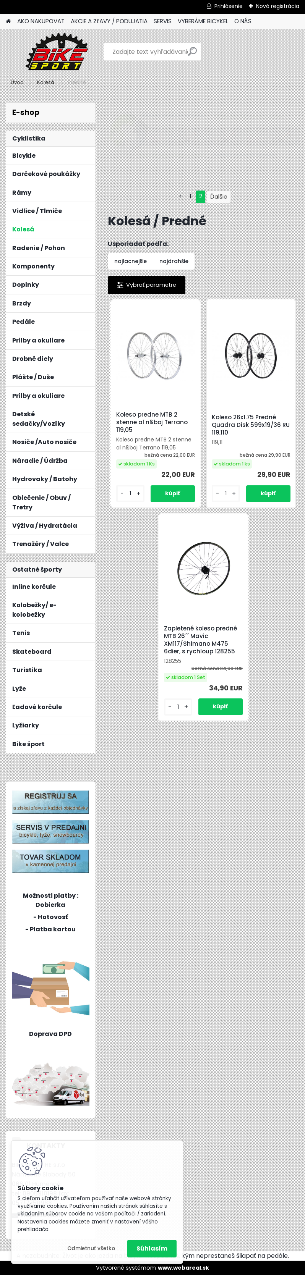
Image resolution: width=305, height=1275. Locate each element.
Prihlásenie (228, 6)
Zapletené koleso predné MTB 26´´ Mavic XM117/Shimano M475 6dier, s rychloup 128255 (200, 640)
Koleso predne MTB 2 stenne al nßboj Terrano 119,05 (152, 422)
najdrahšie (173, 261)
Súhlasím (151, 1248)
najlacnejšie (130, 261)
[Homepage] (8, 21)
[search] (192, 54)
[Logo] (58, 52)
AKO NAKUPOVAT (41, 21)
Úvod (17, 82)
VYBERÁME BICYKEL (203, 21)
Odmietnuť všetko (91, 1248)
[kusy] (130, 493)
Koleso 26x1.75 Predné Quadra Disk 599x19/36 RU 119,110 (251, 425)
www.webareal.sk (183, 1268)
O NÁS (242, 21)
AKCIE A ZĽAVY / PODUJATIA (109, 21)
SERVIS (163, 21)
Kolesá (45, 82)
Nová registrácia (277, 6)
